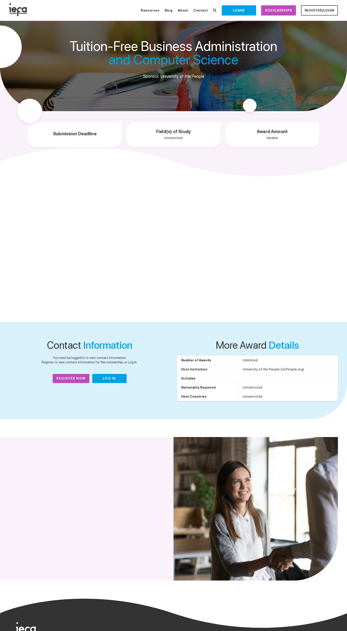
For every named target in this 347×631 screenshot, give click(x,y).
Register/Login (319, 10)
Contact (200, 10)
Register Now (71, 378)
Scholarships (278, 10)
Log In (109, 378)
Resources (150, 10)
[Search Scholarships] (214, 10)
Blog (169, 10)
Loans (239, 10)
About (183, 10)
